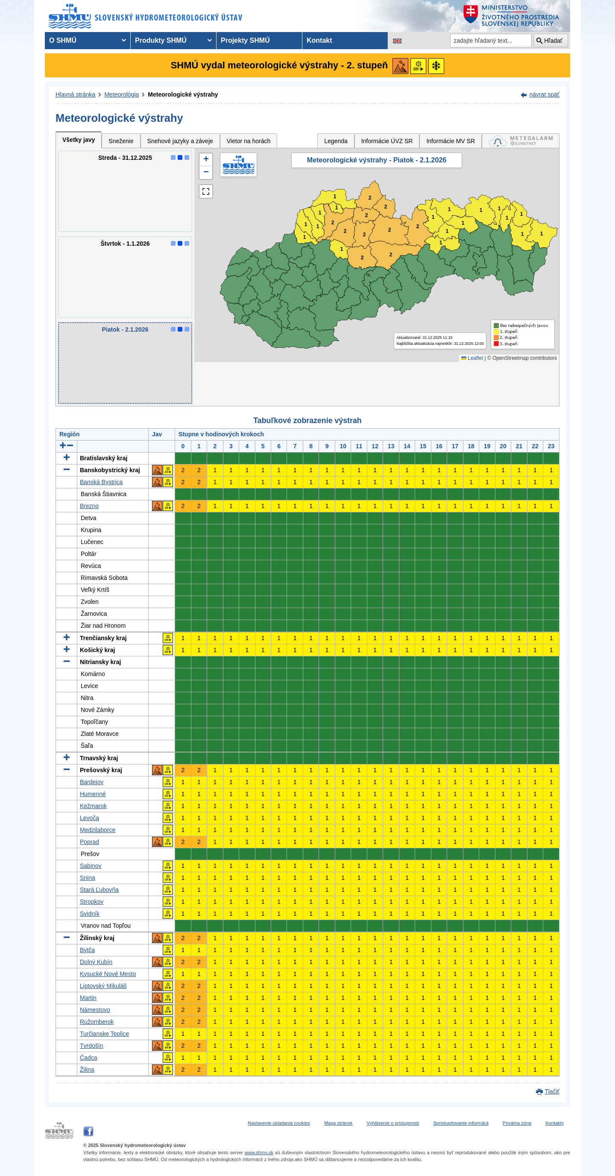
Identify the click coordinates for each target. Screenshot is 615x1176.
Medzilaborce (97, 829)
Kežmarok (93, 806)
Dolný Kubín (96, 961)
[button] (205, 159)
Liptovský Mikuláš (103, 985)
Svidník (90, 913)
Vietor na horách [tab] (248, 141)
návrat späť (544, 94)
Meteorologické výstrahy (183, 94)
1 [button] (304, 237)
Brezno (89, 506)
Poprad (89, 841)
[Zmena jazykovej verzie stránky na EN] (397, 40)
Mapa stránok (338, 1123)
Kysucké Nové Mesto (108, 973)
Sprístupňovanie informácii (461, 1123)
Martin (88, 997)
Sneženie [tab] (120, 141)
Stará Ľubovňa (99, 889)
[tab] (520, 140)
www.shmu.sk (259, 1152)
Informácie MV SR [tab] (450, 141)
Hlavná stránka (75, 94)
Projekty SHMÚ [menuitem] (245, 40)
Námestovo (95, 1009)
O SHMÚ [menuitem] (62, 40)
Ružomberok (97, 1021)
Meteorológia (121, 94)
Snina (87, 877)
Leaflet (472, 358)
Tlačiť (552, 1091)
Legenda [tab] (336, 141)
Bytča (87, 950)
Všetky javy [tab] (78, 139)
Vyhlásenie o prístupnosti (393, 1123)
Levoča (89, 817)
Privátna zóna (517, 1123)
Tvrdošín (91, 1045)
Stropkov (91, 901)
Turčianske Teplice (104, 1033)
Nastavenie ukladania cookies (279, 1123)
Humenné (93, 794)
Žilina (87, 1069)
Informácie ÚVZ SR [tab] (387, 141)
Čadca (88, 1057)
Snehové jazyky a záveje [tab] (180, 141)
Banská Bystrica (101, 482)
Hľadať (553, 40)
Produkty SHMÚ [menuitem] (161, 40)
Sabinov (91, 865)
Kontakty (554, 1123)
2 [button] (366, 215)
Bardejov (91, 782)
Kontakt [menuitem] (319, 40)
